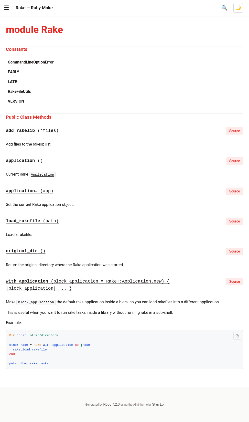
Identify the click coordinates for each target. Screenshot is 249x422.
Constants (16, 49)
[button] (6, 8)
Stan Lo (158, 404)
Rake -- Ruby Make (34, 7)
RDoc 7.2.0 (111, 404)
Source (234, 131)
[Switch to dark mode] (238, 8)
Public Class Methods (29, 117)
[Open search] (224, 8)
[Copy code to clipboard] (237, 336)
